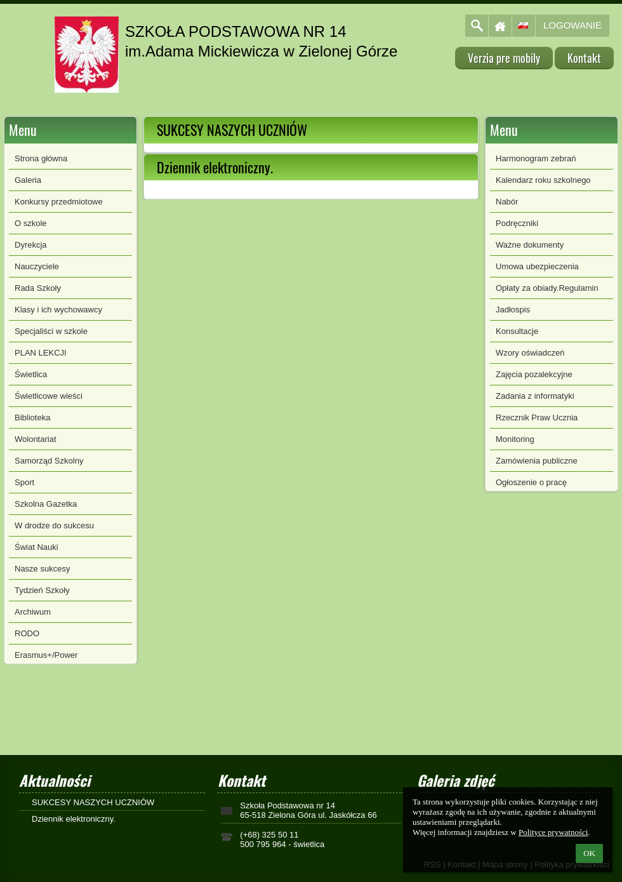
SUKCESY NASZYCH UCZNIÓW (93, 802)
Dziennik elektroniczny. (74, 819)
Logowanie (572, 25)
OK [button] (589, 853)
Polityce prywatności (553, 832)
